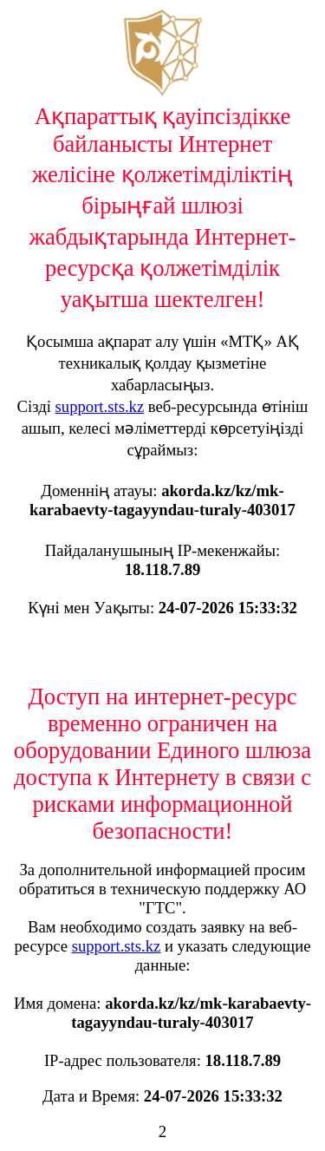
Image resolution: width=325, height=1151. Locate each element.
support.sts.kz (100, 406)
